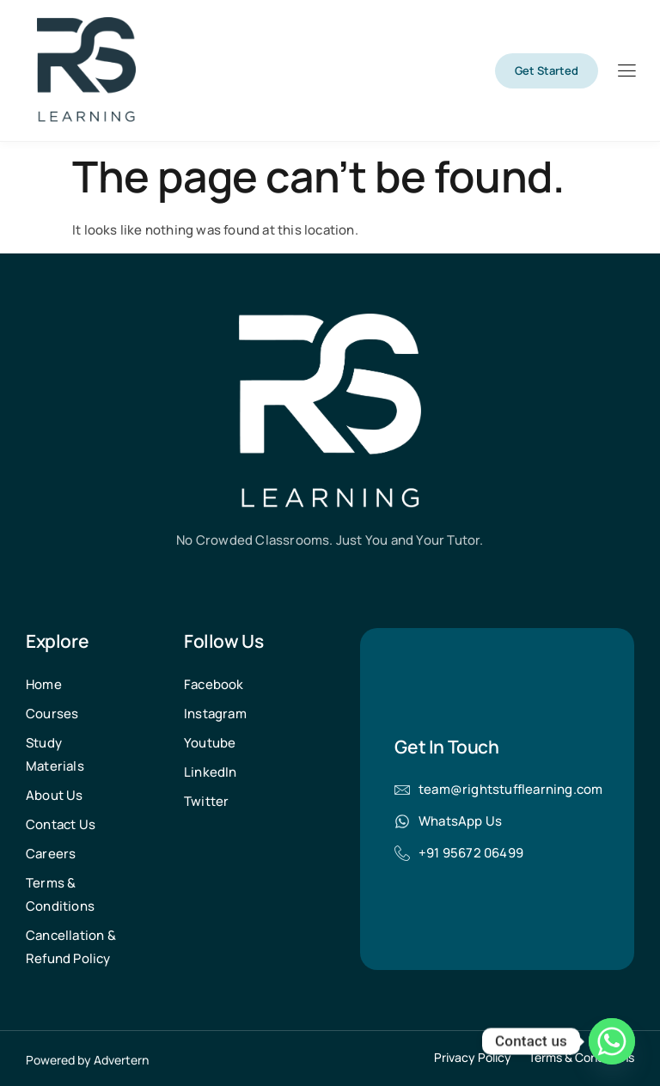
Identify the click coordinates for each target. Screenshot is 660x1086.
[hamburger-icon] (626, 72)
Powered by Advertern (87, 1060)
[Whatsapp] (612, 1041)
